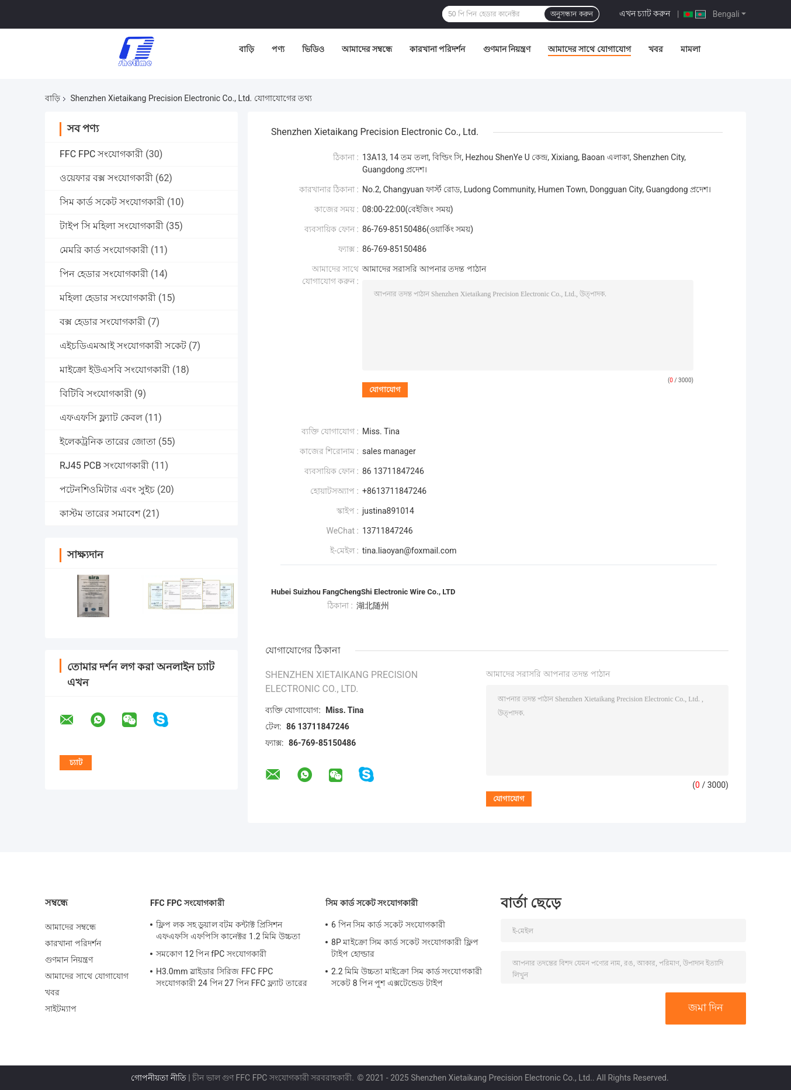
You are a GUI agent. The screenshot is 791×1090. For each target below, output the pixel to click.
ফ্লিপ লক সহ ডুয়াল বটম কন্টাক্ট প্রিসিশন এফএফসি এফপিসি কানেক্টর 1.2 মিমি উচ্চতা (228, 930)
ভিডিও (313, 49)
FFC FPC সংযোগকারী (101, 154)
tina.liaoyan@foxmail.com (409, 550)
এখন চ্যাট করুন (645, 13)
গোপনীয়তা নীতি (158, 1077)
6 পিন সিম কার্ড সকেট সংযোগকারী (388, 924)
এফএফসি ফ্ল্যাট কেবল (101, 417)
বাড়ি (246, 49)
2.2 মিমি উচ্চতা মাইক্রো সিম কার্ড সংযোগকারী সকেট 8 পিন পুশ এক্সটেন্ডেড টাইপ (406, 977)
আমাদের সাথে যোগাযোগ (589, 49)
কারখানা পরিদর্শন (437, 49)
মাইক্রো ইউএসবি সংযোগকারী (115, 369)
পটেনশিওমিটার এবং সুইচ (107, 489)
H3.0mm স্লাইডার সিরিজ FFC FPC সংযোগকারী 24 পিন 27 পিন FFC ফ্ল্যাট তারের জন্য (231, 979)
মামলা (690, 49)
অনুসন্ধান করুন (571, 14)
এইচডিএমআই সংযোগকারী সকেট (123, 345)
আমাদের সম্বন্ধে (367, 49)
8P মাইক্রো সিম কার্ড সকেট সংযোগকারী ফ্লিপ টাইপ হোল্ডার (404, 947)
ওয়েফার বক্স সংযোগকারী (106, 178)
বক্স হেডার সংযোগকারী (102, 321)
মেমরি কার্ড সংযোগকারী (104, 249)
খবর (655, 49)
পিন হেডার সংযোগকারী (104, 273)
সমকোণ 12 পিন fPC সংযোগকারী (211, 953)
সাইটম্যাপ (61, 1008)
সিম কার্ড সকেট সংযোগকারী (112, 201)
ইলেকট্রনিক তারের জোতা (108, 441)
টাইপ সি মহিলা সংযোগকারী (112, 225)
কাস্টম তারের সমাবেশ (100, 513)
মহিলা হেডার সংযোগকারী (108, 297)
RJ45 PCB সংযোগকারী (104, 465)
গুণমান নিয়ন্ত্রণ (506, 49)
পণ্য (278, 49)
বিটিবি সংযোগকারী (96, 393)
